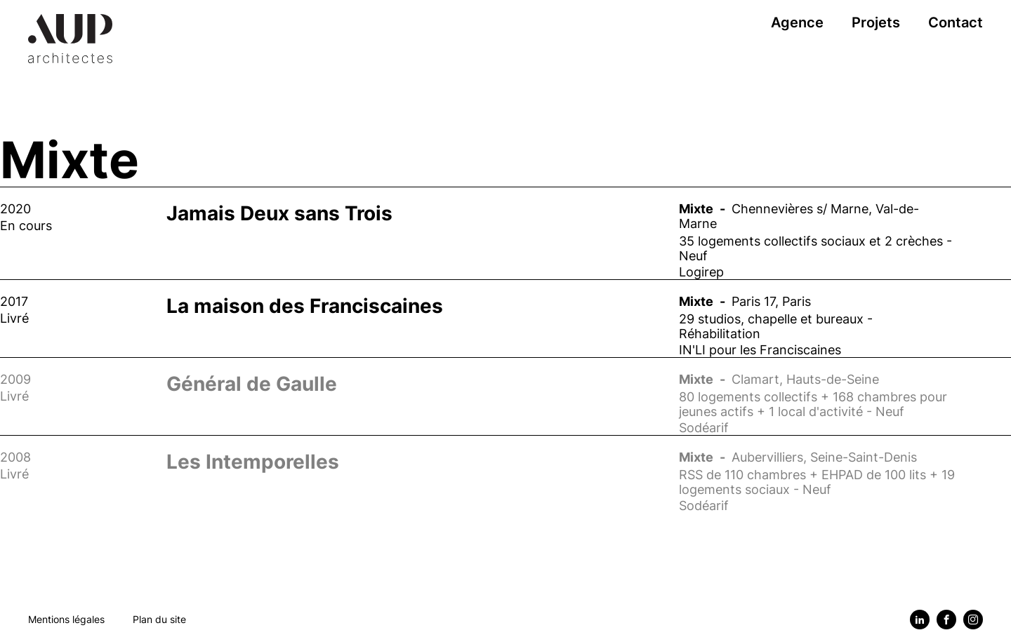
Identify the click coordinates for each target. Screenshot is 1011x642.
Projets (876, 22)
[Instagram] (973, 619)
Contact (955, 22)
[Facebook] (946, 619)
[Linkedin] (920, 619)
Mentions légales (66, 619)
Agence (797, 22)
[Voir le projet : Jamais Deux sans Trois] (505, 233)
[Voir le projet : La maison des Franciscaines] (505, 318)
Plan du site (159, 619)
